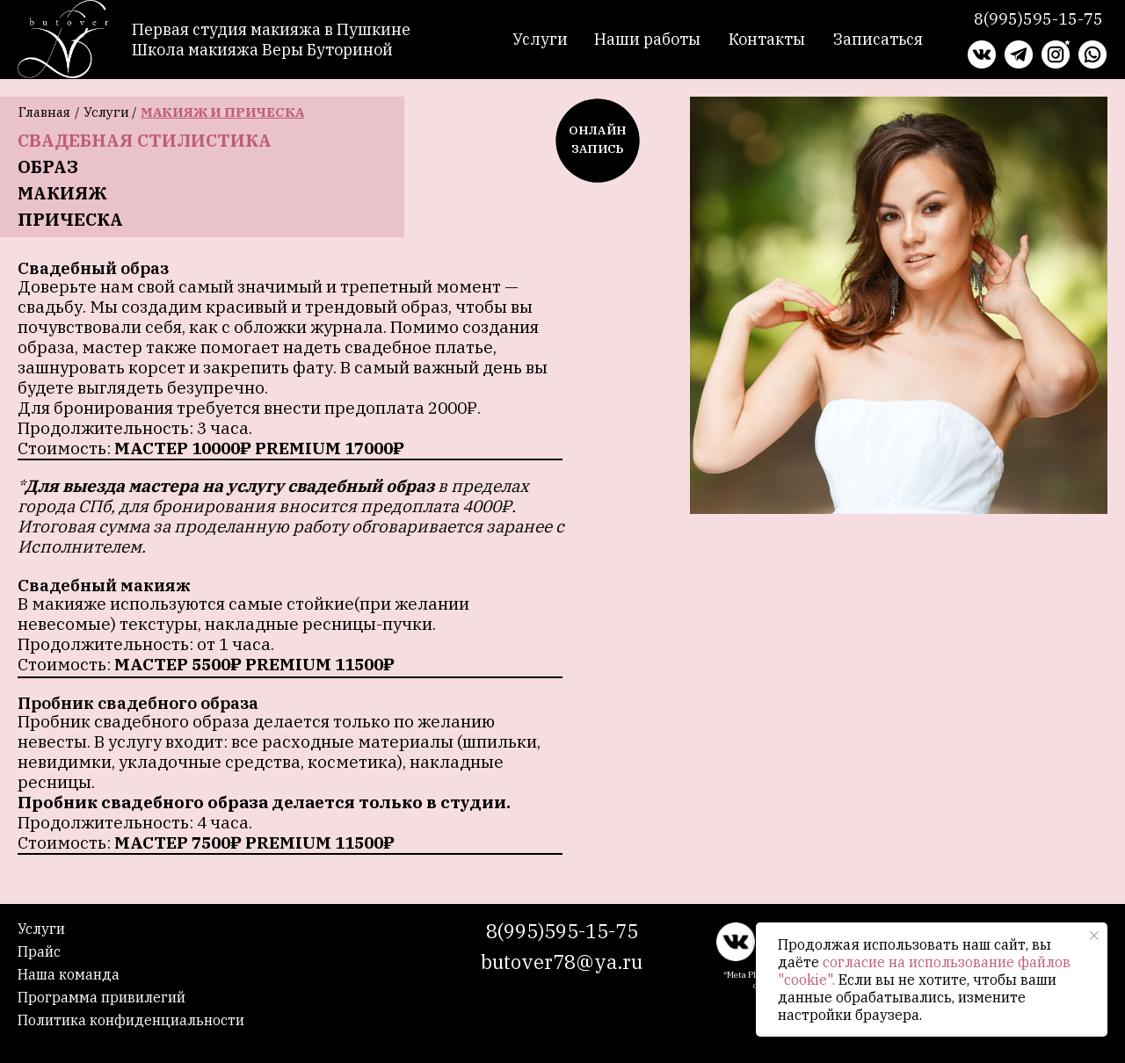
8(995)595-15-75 (562, 931)
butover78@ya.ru (561, 961)
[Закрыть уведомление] (1094, 935)
